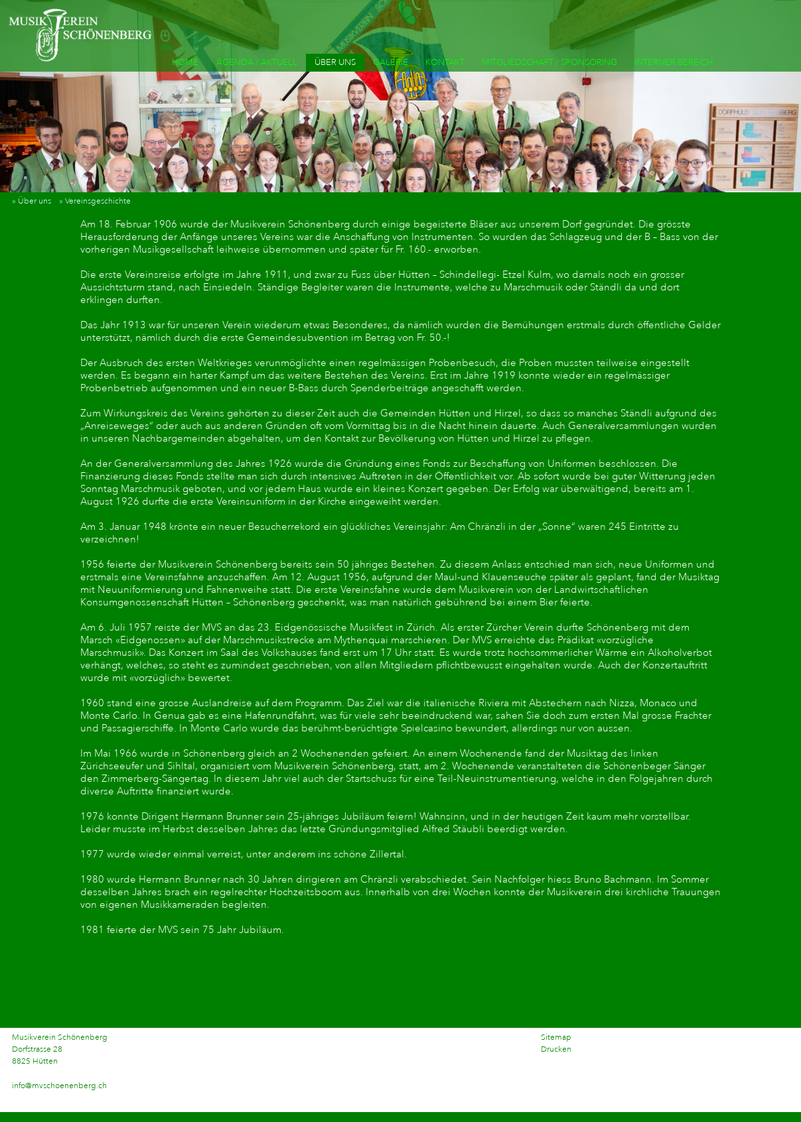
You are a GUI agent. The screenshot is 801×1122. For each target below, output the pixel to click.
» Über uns (34, 201)
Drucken (556, 1049)
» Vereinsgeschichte (98, 201)
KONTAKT (445, 62)
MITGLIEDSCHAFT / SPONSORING (549, 62)
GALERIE (390, 62)
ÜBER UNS (335, 62)
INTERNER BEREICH (673, 62)
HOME (185, 62)
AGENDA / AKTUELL (256, 62)
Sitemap (556, 1037)
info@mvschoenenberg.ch (59, 1086)
